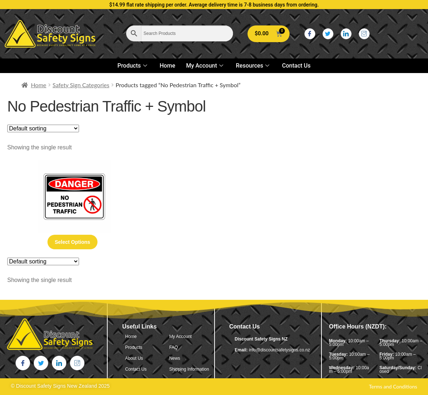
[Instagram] (364, 33)
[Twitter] (328, 33)
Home (167, 65)
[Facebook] (309, 33)
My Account (205, 65)
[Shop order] (43, 128)
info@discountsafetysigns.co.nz (279, 349)
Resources (253, 65)
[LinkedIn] (346, 33)
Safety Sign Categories (81, 84)
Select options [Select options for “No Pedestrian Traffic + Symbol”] (72, 242)
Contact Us (296, 65)
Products (133, 65)
